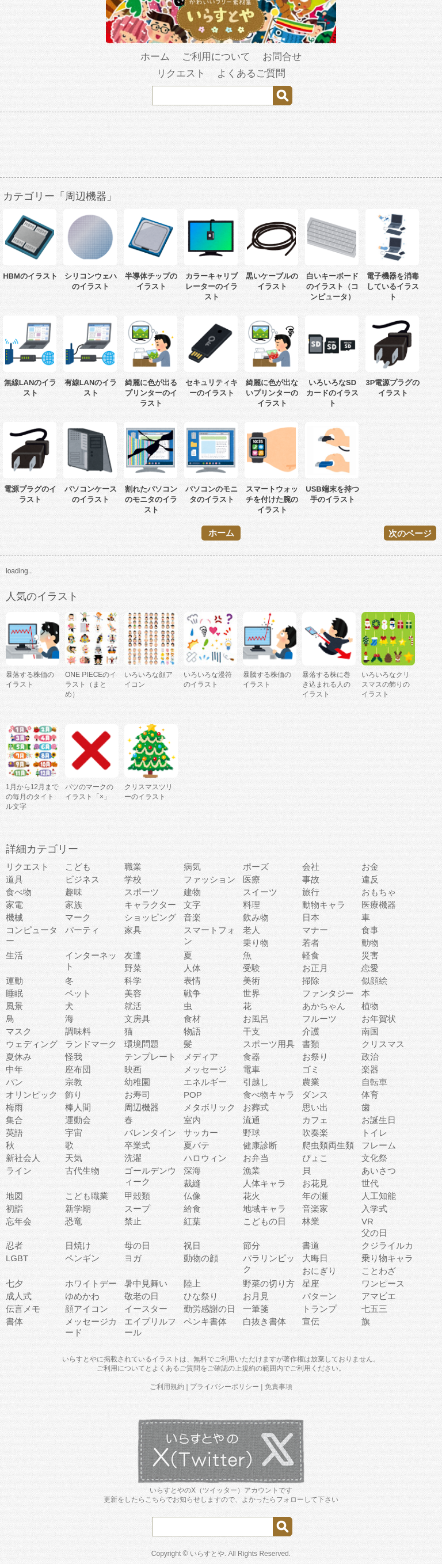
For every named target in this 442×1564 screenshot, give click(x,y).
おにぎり (319, 1271)
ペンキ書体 (205, 1321)
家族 (73, 905)
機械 (14, 917)
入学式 (374, 1208)
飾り (73, 1094)
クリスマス (383, 1044)
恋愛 (370, 968)
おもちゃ (378, 892)
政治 (370, 1056)
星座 (310, 1283)
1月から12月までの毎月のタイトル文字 (32, 796)
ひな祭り (201, 1296)
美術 (251, 980)
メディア (201, 1056)
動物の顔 (201, 1258)
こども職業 (86, 1196)
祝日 (192, 1245)
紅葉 (192, 1221)
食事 (370, 930)
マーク (78, 917)
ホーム (155, 56)
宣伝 (310, 1321)
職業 (133, 867)
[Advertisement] (221, 147)
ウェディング (32, 1044)
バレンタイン (150, 1132)
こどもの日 (264, 1221)
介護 (310, 1031)
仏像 (192, 1196)
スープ (137, 1208)
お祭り (315, 1056)
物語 (192, 1031)
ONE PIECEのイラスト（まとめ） (90, 684)
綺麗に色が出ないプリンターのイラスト (272, 393)
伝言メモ (23, 1309)
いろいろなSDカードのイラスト (332, 393)
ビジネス (82, 879)
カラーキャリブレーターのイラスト (211, 286)
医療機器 (378, 905)
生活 (14, 955)
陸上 (192, 1283)
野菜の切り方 (269, 1283)
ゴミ (310, 1069)
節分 (251, 1245)
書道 (310, 1245)
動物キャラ (323, 905)
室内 (192, 1120)
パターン (319, 1296)
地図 (14, 1196)
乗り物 (256, 942)
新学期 (78, 1208)
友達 (133, 955)
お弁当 (256, 1158)
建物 (192, 892)
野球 (251, 1132)
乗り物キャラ (387, 1258)
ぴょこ (315, 1158)
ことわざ (378, 1271)
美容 (133, 993)
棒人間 (78, 1107)
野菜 (133, 968)
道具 (14, 879)
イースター (145, 1309)
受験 (251, 968)
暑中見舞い (145, 1283)
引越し (256, 1082)
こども (78, 867)
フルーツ (319, 1018)
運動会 (78, 1120)
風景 (14, 1006)
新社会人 (23, 1158)
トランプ (319, 1309)
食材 (192, 1018)
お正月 (315, 968)
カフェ (315, 1120)
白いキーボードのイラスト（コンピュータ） (332, 286)
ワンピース (383, 1283)
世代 (370, 1183)
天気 (73, 1158)
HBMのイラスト (30, 276)
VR (367, 1221)
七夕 (14, 1283)
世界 (251, 993)
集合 (14, 1120)
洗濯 (133, 1158)
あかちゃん (323, 1006)
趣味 (73, 892)
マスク (19, 1031)
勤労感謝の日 (209, 1309)
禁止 (133, 1221)
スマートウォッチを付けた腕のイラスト (272, 499)
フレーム (378, 1145)
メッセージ (205, 1069)
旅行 (310, 892)
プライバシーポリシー (224, 1387)
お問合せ (282, 56)
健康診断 (260, 1145)
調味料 (78, 1031)
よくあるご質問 (251, 73)
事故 (310, 879)
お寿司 (137, 1094)
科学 (133, 980)
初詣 (14, 1208)
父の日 (374, 1233)
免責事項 (278, 1387)
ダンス (315, 1094)
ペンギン (82, 1258)
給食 (192, 1208)
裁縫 (192, 1183)
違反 (370, 879)
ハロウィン (205, 1158)
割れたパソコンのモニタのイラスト (151, 499)
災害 (370, 955)
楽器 (370, 1069)
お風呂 (256, 1018)
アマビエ (378, 1296)
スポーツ (141, 892)
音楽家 (315, 1208)
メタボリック (209, 1107)
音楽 (192, 917)
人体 (192, 968)
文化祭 (374, 1158)
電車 (251, 1069)
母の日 (137, 1245)
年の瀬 (315, 1196)
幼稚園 (137, 1082)
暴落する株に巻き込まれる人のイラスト (326, 684)
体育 (370, 1094)
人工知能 (378, 1196)
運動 (14, 980)
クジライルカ (387, 1245)
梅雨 (14, 1107)
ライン (19, 1170)
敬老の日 (141, 1296)
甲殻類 (137, 1196)
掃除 (310, 980)
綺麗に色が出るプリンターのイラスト (151, 393)
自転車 (374, 1082)
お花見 (315, 1183)
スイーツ (260, 892)
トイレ (374, 1132)
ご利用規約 (167, 1387)
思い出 (315, 1107)
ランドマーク (91, 1044)
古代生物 (82, 1170)
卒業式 (137, 1145)
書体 (14, 1321)
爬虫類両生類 (328, 1145)
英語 (14, 1132)
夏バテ (196, 1145)
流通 (251, 1120)
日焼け (78, 1245)
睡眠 (14, 993)
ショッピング (150, 917)
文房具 (137, 1018)
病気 (192, 867)
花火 (251, 1196)
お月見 (256, 1296)
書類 (310, 1044)
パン (14, 1082)
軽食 (310, 955)
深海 (192, 1170)
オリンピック (32, 1094)
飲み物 (256, 917)
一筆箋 (256, 1309)
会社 (310, 867)
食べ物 (19, 892)
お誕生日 (378, 1120)
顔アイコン (86, 1309)
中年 (14, 1069)
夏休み (19, 1056)
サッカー (201, 1132)
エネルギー (205, 1082)
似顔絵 (374, 980)
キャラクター (150, 905)
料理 (251, 905)
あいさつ (378, 1170)
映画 (133, 1069)
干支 (251, 1031)
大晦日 (315, 1258)
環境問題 (141, 1044)
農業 (310, 1082)
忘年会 (19, 1221)
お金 (370, 867)
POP (193, 1094)
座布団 (78, 1069)
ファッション (209, 879)
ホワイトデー (91, 1283)
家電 (14, 905)
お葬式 (256, 1107)
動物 (370, 942)
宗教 (73, 1082)
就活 (133, 1006)
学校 (133, 879)
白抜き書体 (264, 1321)
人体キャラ (264, 1183)
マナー (315, 930)
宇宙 (73, 1132)
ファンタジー (328, 993)
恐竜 (73, 1221)
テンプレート (150, 1056)
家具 (133, 930)
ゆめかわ (82, 1296)
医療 (251, 879)
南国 (370, 1031)
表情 (192, 980)
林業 (310, 1221)
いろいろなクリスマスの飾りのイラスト (385, 684)
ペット (78, 993)
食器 (251, 1056)
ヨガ (133, 1258)
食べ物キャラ (269, 1094)
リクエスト (181, 73)
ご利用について (216, 56)
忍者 (14, 1245)
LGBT (17, 1258)
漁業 (251, 1170)
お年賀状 (378, 1018)
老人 (251, 930)
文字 (192, 905)
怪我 (73, 1056)
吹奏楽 (315, 1132)
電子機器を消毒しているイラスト (393, 286)
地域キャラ (264, 1208)
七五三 (374, 1309)
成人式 (19, 1296)
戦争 (192, 993)
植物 (370, 1006)
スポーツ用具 (269, 1044)
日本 (310, 917)
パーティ (82, 930)
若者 (310, 942)
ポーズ (256, 867)
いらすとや (207, 1554)
